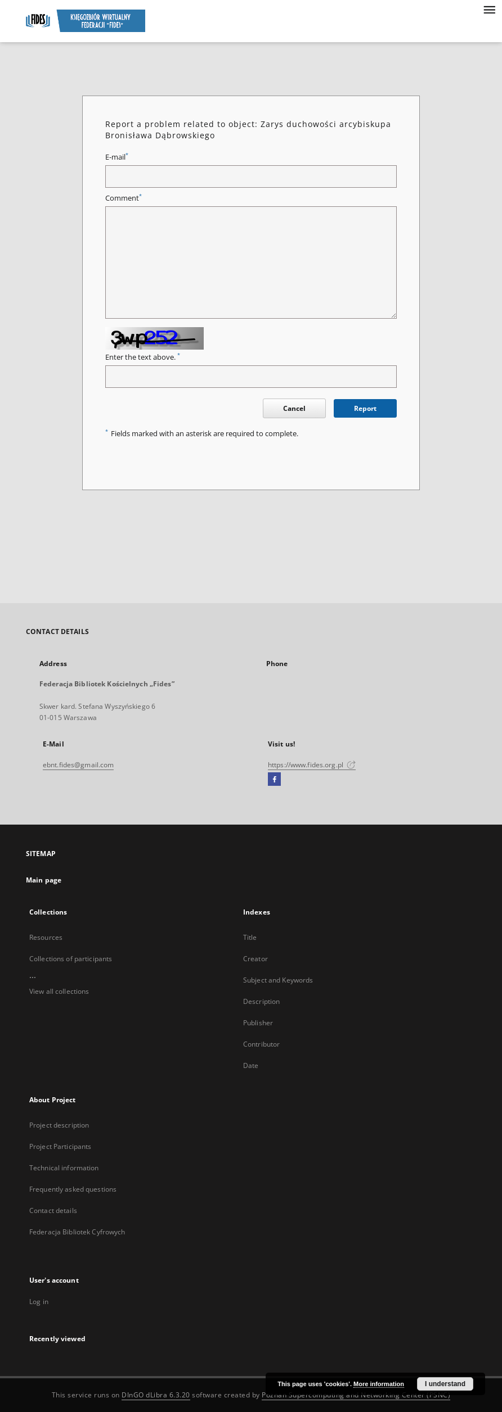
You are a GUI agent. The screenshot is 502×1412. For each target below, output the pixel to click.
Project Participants (60, 1146)
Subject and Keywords (278, 980)
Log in (38, 1301)
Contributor (261, 1044)
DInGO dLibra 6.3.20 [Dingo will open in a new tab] (156, 1395)
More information (378, 1384)
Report (365, 408)
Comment (123, 198)
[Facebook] (274, 780)
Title (250, 937)
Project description (59, 1125)
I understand (445, 1384)
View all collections (59, 991)
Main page (43, 880)
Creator (255, 958)
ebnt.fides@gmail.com (78, 765)
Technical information (64, 1168)
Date (250, 1065)
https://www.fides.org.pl (312, 765)
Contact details (53, 1210)
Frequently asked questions (72, 1189)
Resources (45, 937)
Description (261, 1001)
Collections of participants (70, 958)
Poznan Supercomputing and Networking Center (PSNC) (356, 1395)
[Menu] (489, 9)
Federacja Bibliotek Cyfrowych (77, 1232)
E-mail (116, 157)
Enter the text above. (142, 357)
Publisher (258, 1023)
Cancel (294, 408)
